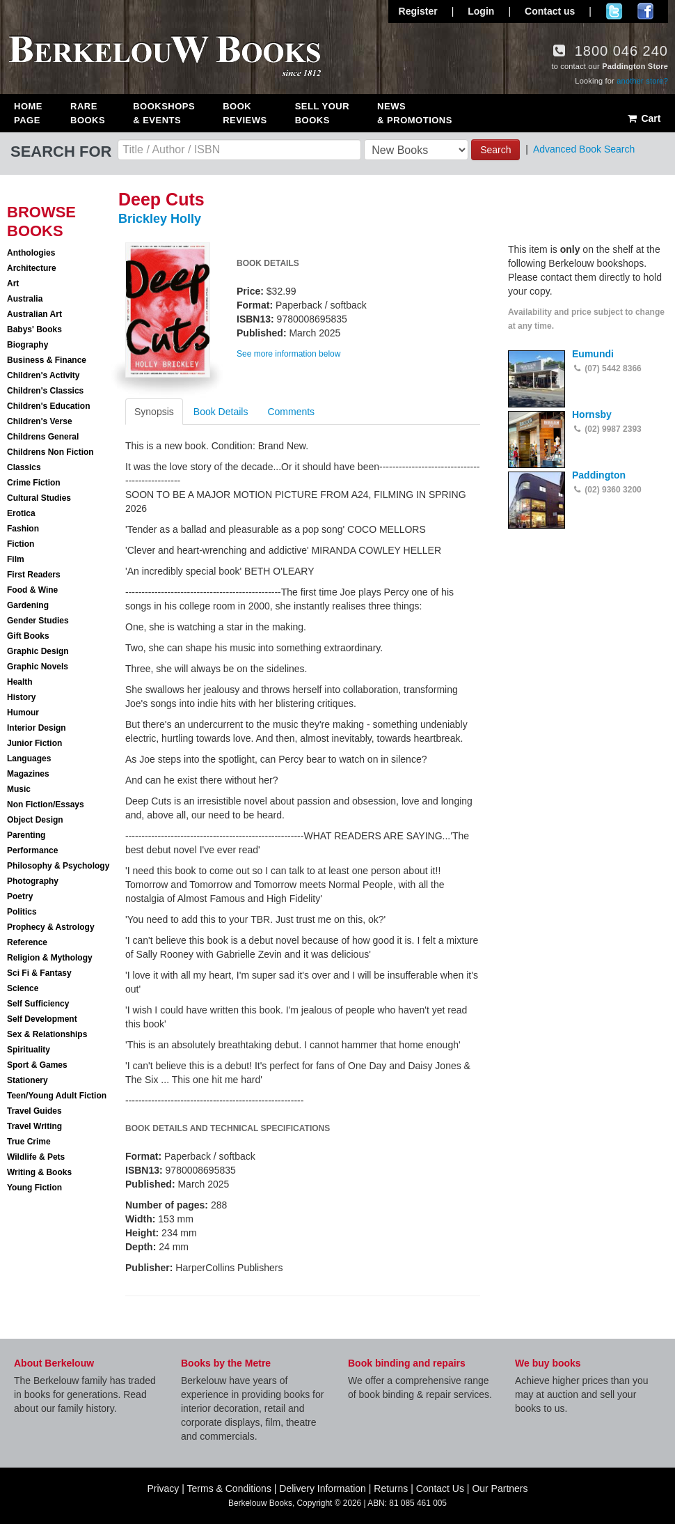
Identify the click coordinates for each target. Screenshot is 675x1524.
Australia (24, 299)
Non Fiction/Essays (45, 804)
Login (481, 11)
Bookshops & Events (164, 113)
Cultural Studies (39, 498)
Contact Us (440, 1488)
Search (495, 149)
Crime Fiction (34, 483)
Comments (291, 411)
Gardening (28, 605)
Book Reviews (245, 113)
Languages (29, 758)
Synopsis (154, 411)
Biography (27, 345)
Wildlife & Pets (36, 1157)
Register (418, 11)
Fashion (23, 529)
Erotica (21, 513)
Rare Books (87, 113)
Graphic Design (38, 651)
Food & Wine (32, 590)
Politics (22, 912)
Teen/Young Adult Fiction (56, 1096)
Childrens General (43, 437)
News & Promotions (414, 113)
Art (13, 283)
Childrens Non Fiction (50, 452)
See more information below (288, 354)
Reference (27, 942)
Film (15, 559)
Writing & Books (39, 1172)
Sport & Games (37, 1065)
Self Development (42, 1019)
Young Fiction (34, 1187)
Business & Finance (46, 360)
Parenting (26, 835)
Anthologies (31, 253)
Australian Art (34, 314)
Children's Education (48, 406)
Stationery (27, 1080)
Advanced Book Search (584, 149)
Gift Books (28, 636)
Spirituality (28, 1050)
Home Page (28, 113)
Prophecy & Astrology (51, 927)
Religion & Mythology (50, 958)
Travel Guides (34, 1111)
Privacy (163, 1488)
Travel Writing (34, 1126)
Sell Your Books (322, 113)
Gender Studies (38, 620)
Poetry (20, 896)
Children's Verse (39, 421)
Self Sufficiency (38, 1004)
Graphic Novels (37, 666)
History (21, 697)
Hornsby (592, 414)
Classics (24, 467)
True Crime (29, 1141)
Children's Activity (43, 375)
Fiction (20, 544)
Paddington (599, 475)
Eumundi (593, 353)
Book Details (220, 411)
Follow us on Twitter (614, 11)
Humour (23, 712)
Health (20, 682)
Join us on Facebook (645, 11)
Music (19, 789)
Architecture (31, 268)
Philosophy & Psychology (58, 866)
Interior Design (36, 728)
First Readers (34, 575)
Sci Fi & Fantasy (39, 973)
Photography (32, 881)
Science (22, 988)
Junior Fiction (34, 743)
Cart (643, 118)
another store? (642, 81)
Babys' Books (34, 329)
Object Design (35, 820)
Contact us (550, 11)
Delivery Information (322, 1488)
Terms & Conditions (229, 1488)
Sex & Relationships (47, 1034)
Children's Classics (45, 391)
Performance (32, 850)
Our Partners (499, 1488)
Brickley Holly (159, 219)
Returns (391, 1488)
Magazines (28, 774)
